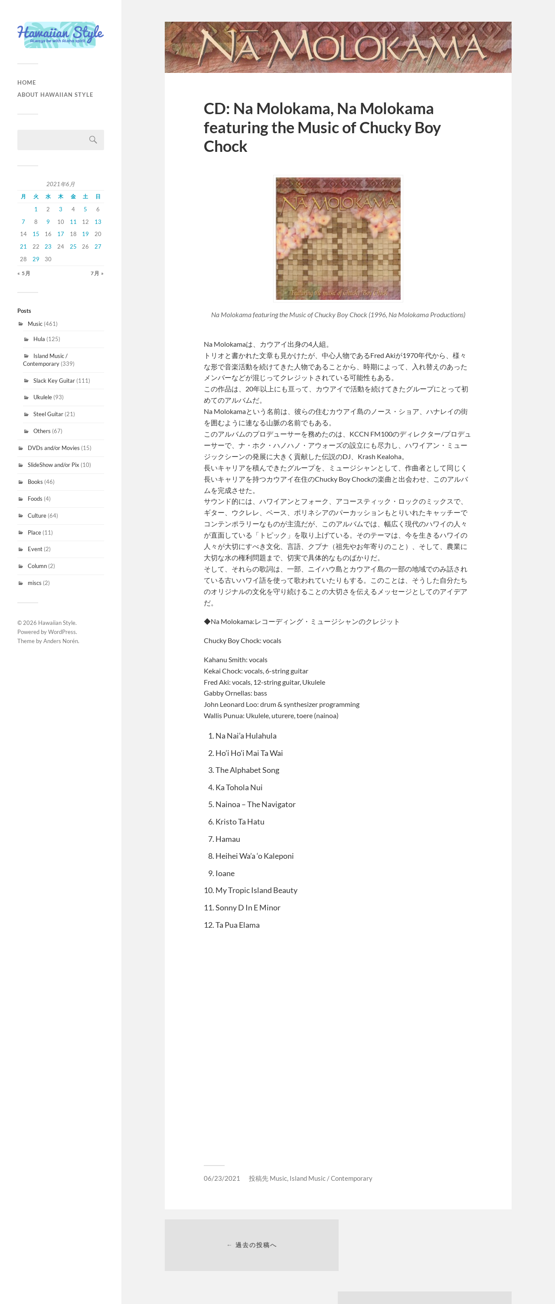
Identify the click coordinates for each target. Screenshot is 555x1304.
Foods (35, 498)
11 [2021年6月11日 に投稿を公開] (73, 221)
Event (35, 548)
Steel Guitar (48, 414)
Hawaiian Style (56, 622)
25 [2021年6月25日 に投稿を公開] (73, 246)
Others (42, 430)
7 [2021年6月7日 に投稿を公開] (23, 221)
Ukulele (42, 397)
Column (37, 565)
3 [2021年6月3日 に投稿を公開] (60, 209)
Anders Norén (60, 640)
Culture (37, 515)
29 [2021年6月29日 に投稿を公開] (36, 259)
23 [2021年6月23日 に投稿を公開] (48, 246)
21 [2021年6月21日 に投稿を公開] (23, 246)
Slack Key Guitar (54, 380)
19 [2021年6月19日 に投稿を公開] (85, 233)
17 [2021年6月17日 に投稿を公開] (60, 233)
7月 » (97, 273)
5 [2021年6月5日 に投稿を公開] (85, 209)
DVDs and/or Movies (54, 447)
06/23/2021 (222, 1178)
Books (35, 481)
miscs (35, 582)
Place (34, 532)
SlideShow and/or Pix (53, 464)
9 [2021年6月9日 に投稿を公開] (48, 221)
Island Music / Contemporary (45, 359)
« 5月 (24, 273)
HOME (26, 82)
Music (35, 323)
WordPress (62, 631)
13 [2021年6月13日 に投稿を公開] (98, 221)
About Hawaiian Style (55, 94)
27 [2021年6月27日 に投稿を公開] (98, 246)
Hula (39, 338)
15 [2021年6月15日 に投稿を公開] (36, 233)
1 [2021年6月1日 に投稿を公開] (36, 209)
